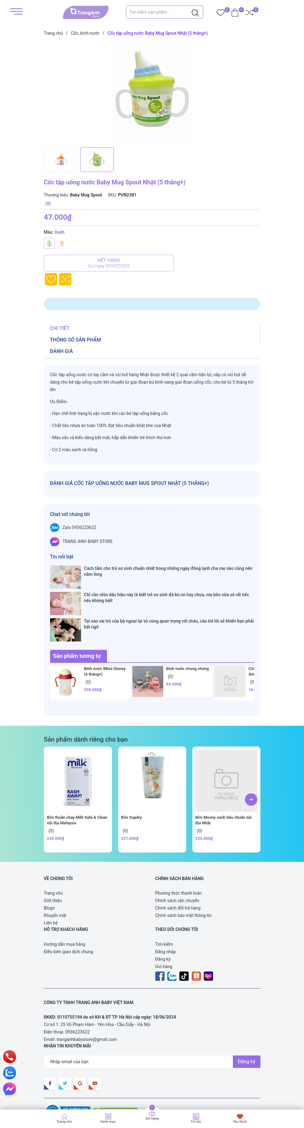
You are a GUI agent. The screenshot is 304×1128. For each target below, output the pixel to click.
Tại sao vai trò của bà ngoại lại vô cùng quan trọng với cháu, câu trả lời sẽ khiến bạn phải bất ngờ (169, 600)
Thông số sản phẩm (75, 340)
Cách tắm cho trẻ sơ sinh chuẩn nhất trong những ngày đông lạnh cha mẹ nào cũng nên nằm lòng (168, 571)
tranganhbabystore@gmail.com (87, 1003)
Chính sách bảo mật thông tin (183, 879)
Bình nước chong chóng (187, 633)
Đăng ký (163, 923)
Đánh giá (61, 351)
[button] (251, 763)
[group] (157, 93)
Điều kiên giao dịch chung (68, 915)
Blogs (49, 872)
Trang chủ (53, 857)
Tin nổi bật (62, 557)
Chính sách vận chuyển (177, 864)
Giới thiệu (53, 864)
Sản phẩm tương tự (77, 620)
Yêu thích (240, 1122)
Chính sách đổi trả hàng (178, 872)
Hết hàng (108, 263)
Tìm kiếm (164, 908)
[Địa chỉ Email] (152, 1026)
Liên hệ (51, 886)
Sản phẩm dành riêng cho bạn (86, 703)
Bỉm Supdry (131, 781)
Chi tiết (60, 328)
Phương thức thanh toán (178, 857)
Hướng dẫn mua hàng (64, 908)
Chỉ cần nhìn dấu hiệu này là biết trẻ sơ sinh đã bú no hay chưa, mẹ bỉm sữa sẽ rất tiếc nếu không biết (166, 585)
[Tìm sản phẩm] (164, 12)
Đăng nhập (165, 915)
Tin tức (196, 1122)
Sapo (55, 1095)
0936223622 (77, 996)
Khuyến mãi (55, 879)
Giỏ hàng (163, 930)
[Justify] (195, 12)
